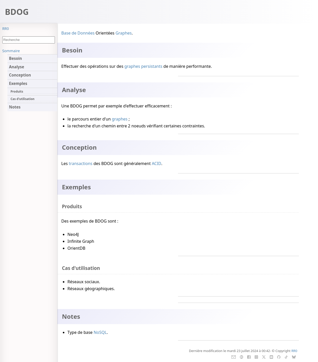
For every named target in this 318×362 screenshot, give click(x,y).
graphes (132, 66)
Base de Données (78, 33)
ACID (156, 163)
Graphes (123, 33)
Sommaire (11, 50)
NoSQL (100, 332)
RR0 (5, 28)
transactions (80, 163)
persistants (151, 66)
